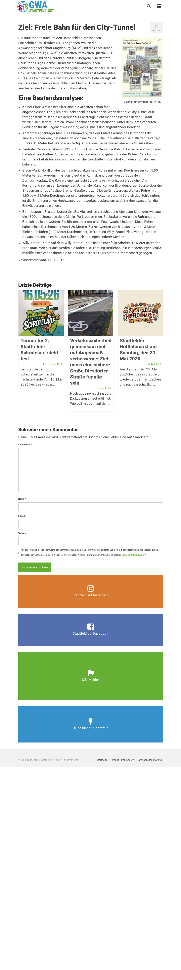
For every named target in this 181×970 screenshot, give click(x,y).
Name (22, 499)
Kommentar (25, 444)
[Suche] (149, 6)
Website (22, 533)
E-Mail (22, 516)
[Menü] (159, 6)
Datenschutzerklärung (133, 555)
